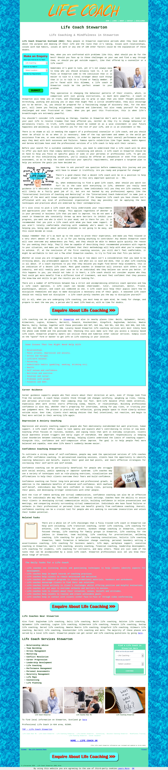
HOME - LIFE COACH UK (84, 740)
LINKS (114, 21)
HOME (108, 21)
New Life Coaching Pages (38, 749)
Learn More (123, 768)
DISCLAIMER (140, 21)
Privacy (144, 749)
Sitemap (23, 749)
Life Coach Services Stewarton (47, 639)
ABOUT (122, 21)
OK (133, 768)
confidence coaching (45, 457)
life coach (56, 63)
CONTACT (130, 21)
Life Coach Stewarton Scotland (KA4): (43, 41)
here (140, 633)
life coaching (85, 630)
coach (61, 160)
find (31, 622)
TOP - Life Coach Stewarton (37, 729)
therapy (74, 118)
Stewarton (69, 319)
